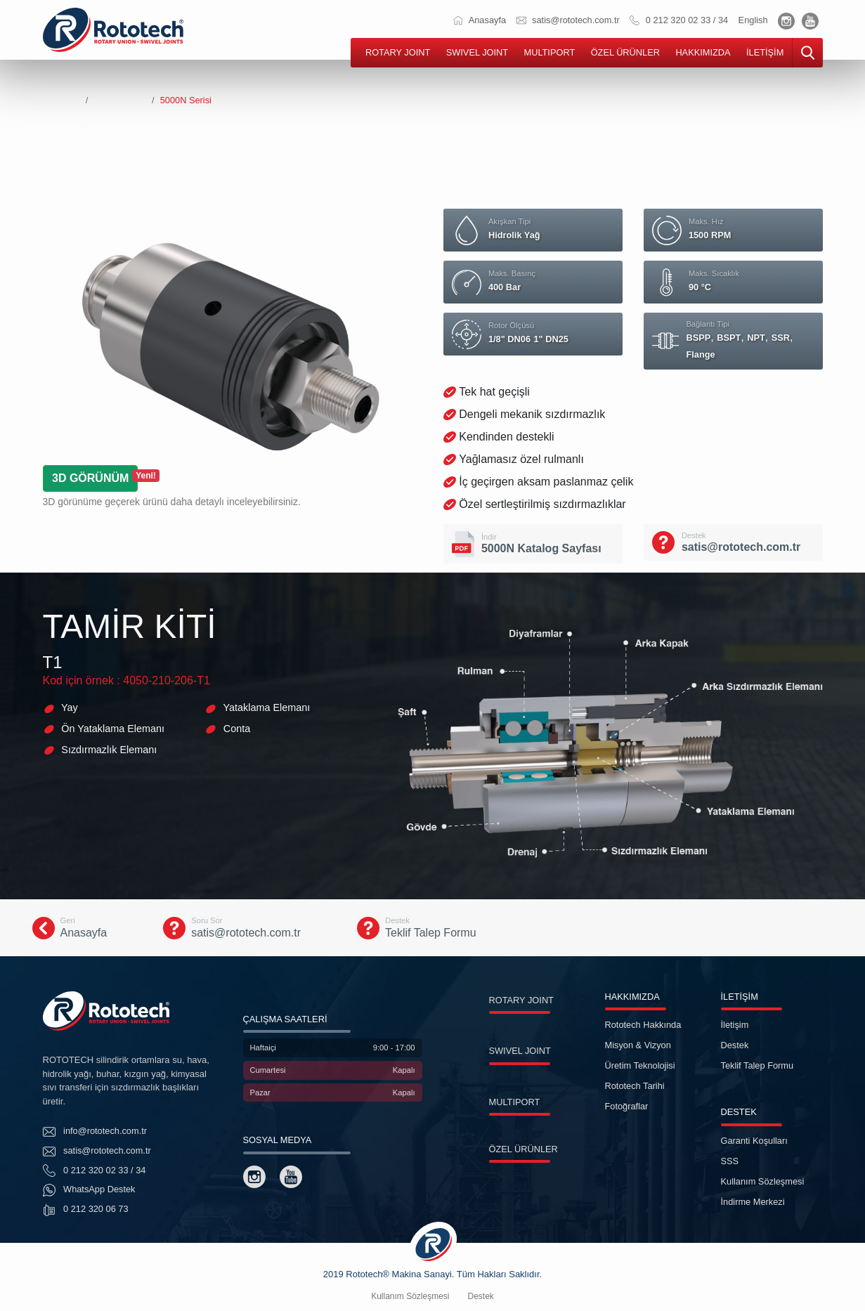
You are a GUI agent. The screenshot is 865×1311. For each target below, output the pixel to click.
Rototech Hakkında (643, 1024)
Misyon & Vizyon (638, 1045)
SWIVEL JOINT (477, 52)
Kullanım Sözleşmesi (763, 1181)
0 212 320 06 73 (86, 1210)
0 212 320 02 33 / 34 (679, 20)
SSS (730, 1161)
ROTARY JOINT (397, 52)
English (753, 20)
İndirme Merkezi (753, 1201)
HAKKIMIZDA (702, 52)
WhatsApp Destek (89, 1190)
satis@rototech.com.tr (568, 20)
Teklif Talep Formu (757, 1065)
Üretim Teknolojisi (640, 1065)
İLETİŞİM (764, 52)
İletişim (735, 1024)
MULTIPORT (549, 52)
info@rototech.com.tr (95, 1132)
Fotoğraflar (627, 1106)
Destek (735, 1045)
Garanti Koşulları (754, 1140)
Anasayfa (479, 20)
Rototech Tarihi (635, 1086)
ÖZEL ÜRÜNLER (625, 52)
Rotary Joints (119, 100)
